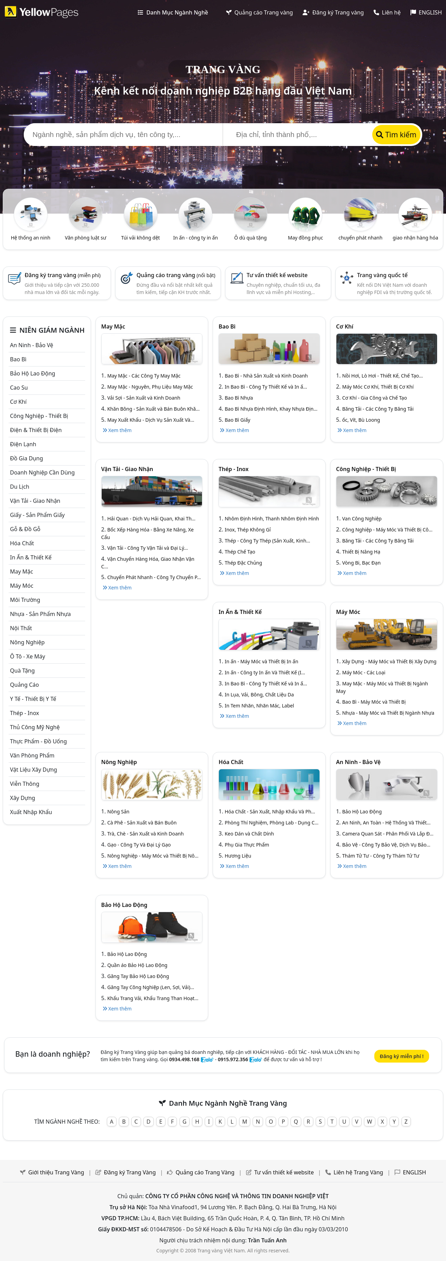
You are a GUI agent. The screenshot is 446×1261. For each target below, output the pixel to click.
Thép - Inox (24, 713)
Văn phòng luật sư (85, 237)
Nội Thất (21, 628)
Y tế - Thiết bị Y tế (33, 699)
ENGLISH (426, 12)
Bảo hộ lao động (32, 373)
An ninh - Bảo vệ (31, 345)
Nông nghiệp (27, 642)
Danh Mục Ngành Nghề (173, 12)
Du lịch (19, 486)
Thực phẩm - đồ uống (38, 741)
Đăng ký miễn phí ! (402, 1056)
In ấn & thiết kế (30, 557)
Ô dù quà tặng (250, 237)
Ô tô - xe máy (27, 656)
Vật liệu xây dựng (33, 769)
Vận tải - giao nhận (35, 501)
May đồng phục (305, 237)
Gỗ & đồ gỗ (25, 529)
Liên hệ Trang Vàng (358, 1172)
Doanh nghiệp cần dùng (42, 472)
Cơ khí (18, 401)
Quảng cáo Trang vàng (259, 12)
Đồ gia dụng (26, 458)
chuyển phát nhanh (360, 237)
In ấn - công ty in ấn (195, 237)
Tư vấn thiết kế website (277, 275)
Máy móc (21, 585)
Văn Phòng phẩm (32, 755)
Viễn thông (24, 784)
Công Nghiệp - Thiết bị (39, 416)
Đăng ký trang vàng (62, 275)
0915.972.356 (233, 1059)
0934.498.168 (184, 1059)
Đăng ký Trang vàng (333, 12)
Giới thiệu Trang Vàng (56, 1172)
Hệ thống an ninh (30, 237)
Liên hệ (387, 12)
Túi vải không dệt (140, 237)
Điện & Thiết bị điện (36, 430)
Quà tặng (22, 670)
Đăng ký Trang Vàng (130, 1172)
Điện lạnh (23, 444)
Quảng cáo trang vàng (175, 275)
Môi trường (25, 600)
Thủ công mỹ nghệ (35, 727)
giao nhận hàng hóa (415, 237)
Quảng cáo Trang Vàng (204, 1172)
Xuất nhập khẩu (31, 812)
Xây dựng (22, 798)
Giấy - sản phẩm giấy (37, 515)
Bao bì (18, 359)
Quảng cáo (24, 684)
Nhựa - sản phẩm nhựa (40, 614)
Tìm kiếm (396, 134)
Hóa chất (22, 543)
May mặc (21, 571)
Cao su (19, 387)
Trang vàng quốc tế (382, 275)
